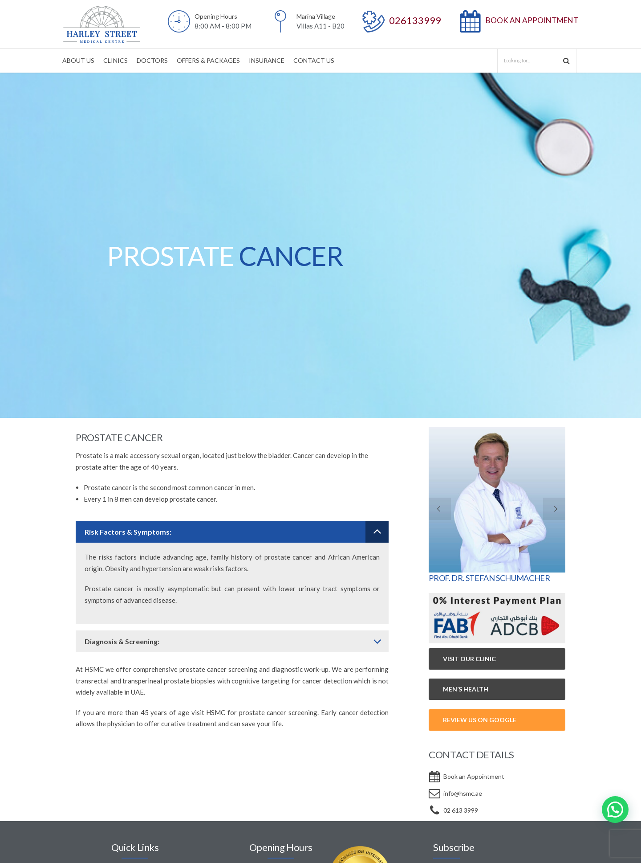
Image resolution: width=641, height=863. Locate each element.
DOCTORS (152, 60)
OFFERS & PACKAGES (208, 60)
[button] (615, 809)
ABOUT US (78, 60)
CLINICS (115, 60)
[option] (320, 245)
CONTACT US (313, 60)
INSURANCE (266, 60)
